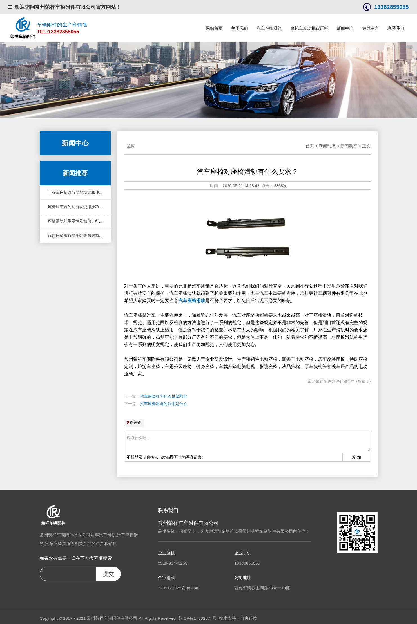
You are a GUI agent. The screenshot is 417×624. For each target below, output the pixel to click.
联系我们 (395, 28)
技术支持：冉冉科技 (238, 618)
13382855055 (391, 7)
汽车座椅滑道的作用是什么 (163, 403)
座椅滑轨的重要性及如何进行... (75, 221)
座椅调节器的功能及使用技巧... (75, 207)
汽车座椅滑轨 (269, 28)
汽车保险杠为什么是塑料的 (163, 396)
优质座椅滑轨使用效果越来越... (75, 235)
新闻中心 (345, 28)
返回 (131, 145)
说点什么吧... (249, 442)
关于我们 (239, 28)
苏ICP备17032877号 (197, 618)
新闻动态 (327, 145)
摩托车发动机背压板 (309, 28)
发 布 (356, 457)
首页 (309, 145)
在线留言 (370, 28)
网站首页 (214, 28)
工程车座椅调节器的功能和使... (75, 192)
